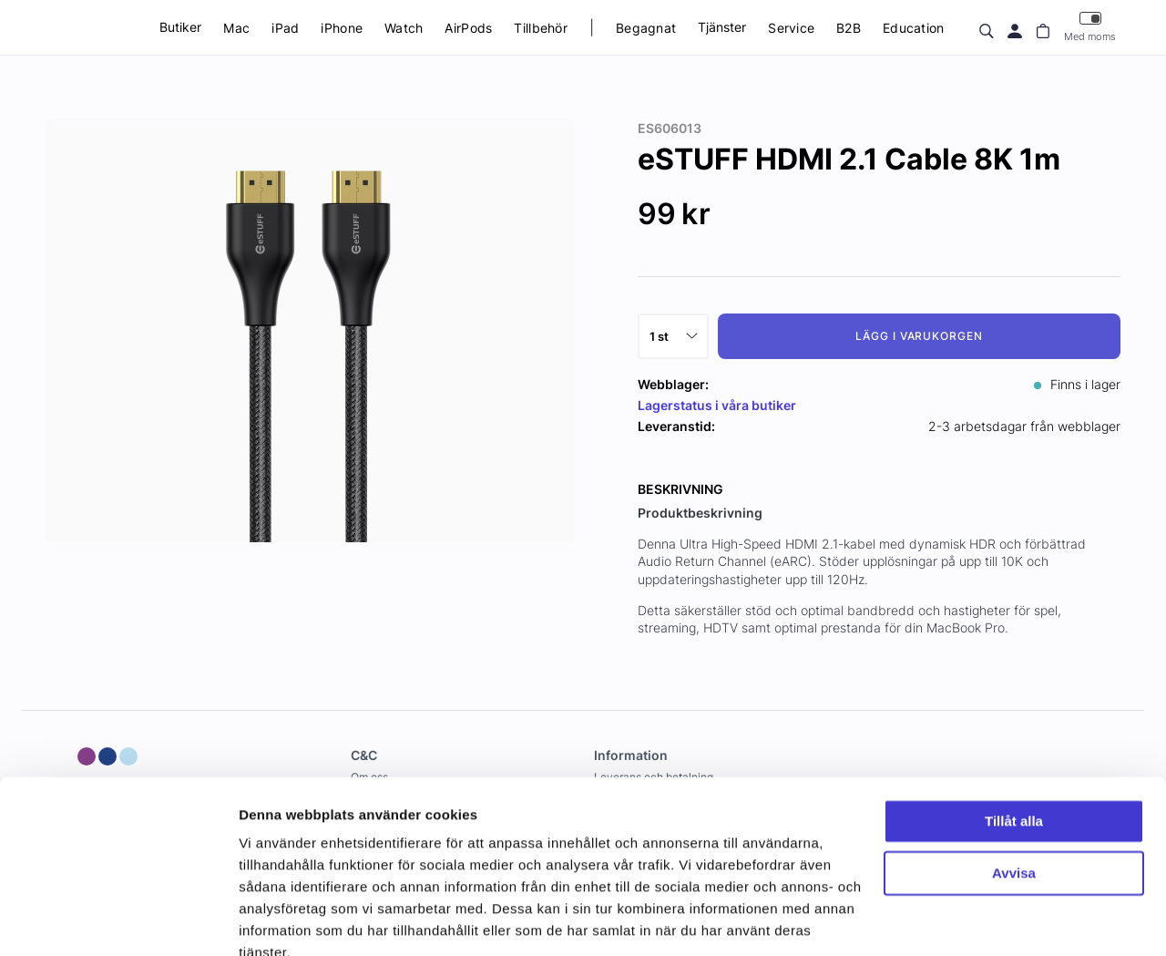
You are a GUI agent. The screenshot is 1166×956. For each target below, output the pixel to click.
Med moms (1090, 27)
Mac (236, 28)
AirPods (468, 28)
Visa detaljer (279, 920)
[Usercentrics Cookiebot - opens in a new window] (118, 920)
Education (914, 28)
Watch (403, 28)
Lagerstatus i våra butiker (717, 405)
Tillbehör (541, 28)
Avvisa (1014, 789)
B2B (848, 28)
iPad (285, 28)
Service (791, 28)
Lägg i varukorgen (919, 336)
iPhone (342, 28)
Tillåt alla (1014, 738)
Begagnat (646, 28)
